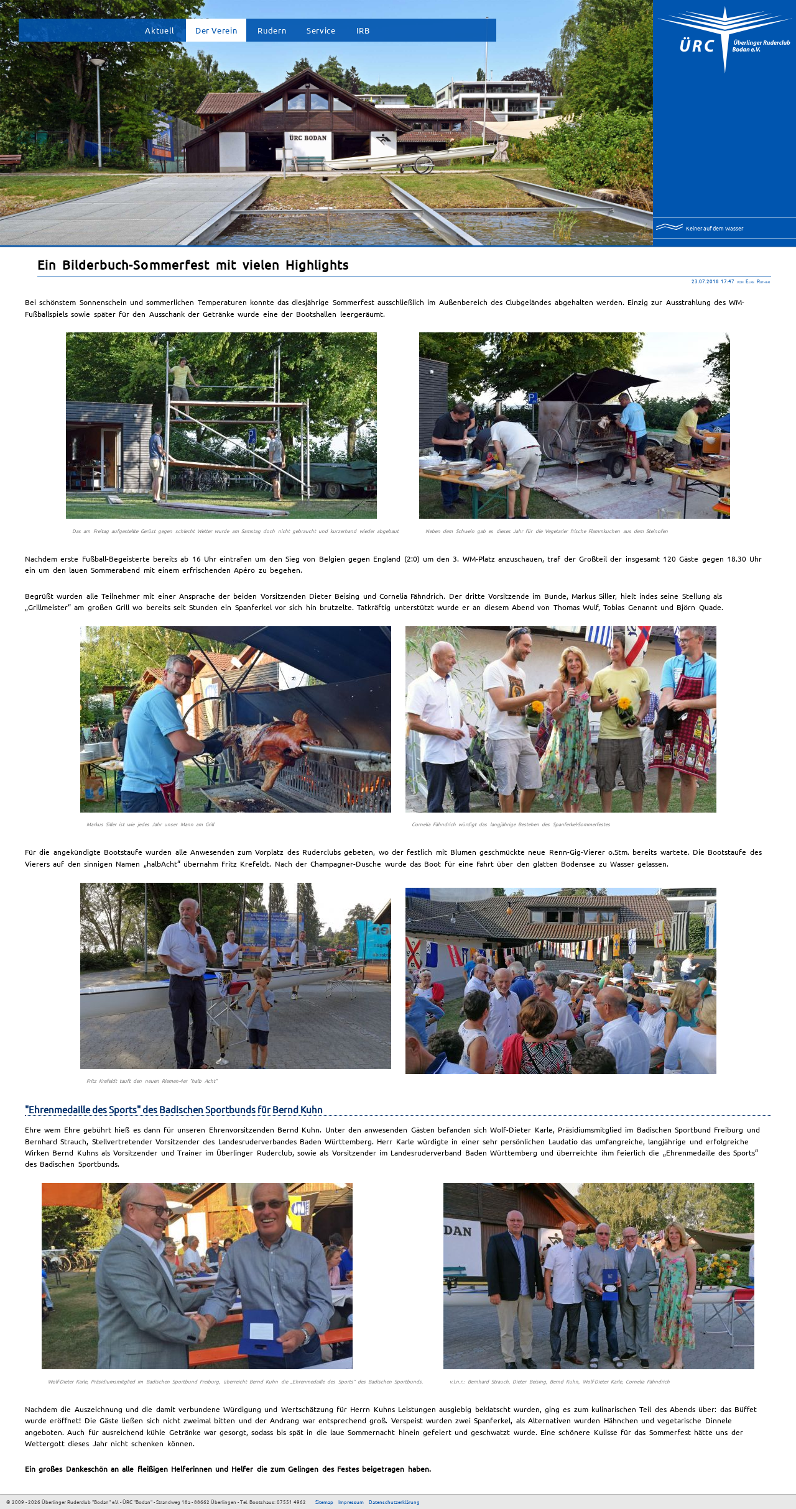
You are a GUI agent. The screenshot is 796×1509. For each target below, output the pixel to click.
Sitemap (324, 1501)
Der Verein (216, 30)
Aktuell (159, 30)
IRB (363, 30)
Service (321, 30)
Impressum (351, 1501)
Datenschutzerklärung (394, 1501)
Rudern (271, 30)
